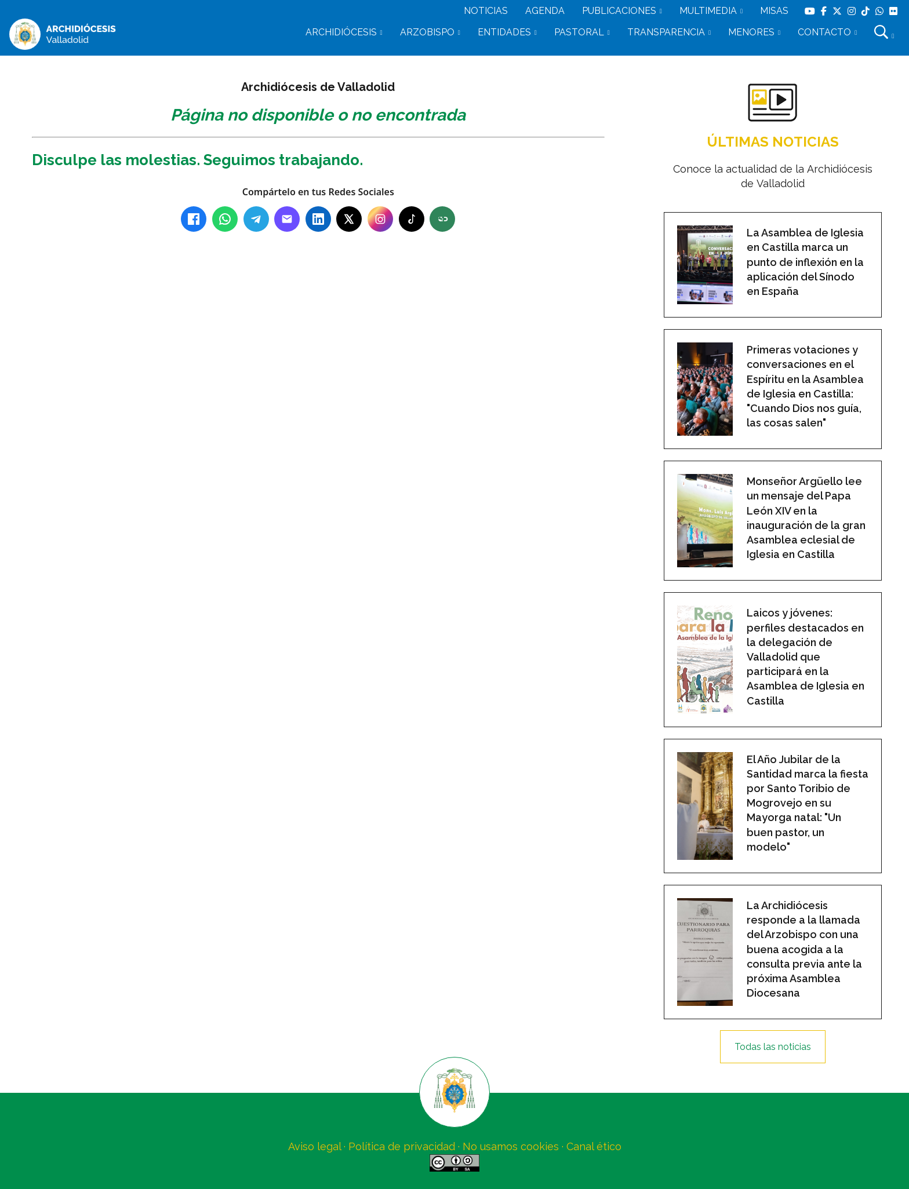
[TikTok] (411, 219)
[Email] (287, 219)
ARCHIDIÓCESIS (341, 32)
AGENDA (545, 10)
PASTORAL (579, 32)
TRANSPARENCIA (666, 32)
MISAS (774, 10)
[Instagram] (380, 219)
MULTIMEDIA (708, 10)
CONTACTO (824, 32)
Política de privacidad (401, 1146)
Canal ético (593, 1146)
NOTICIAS (486, 10)
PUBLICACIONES (619, 10)
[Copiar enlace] (442, 219)
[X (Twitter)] (349, 219)
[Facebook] (193, 219)
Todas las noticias (773, 1046)
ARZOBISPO (427, 32)
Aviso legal (314, 1146)
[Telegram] (256, 219)
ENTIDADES (504, 32)
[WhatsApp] (225, 219)
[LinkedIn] (318, 219)
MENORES (751, 32)
